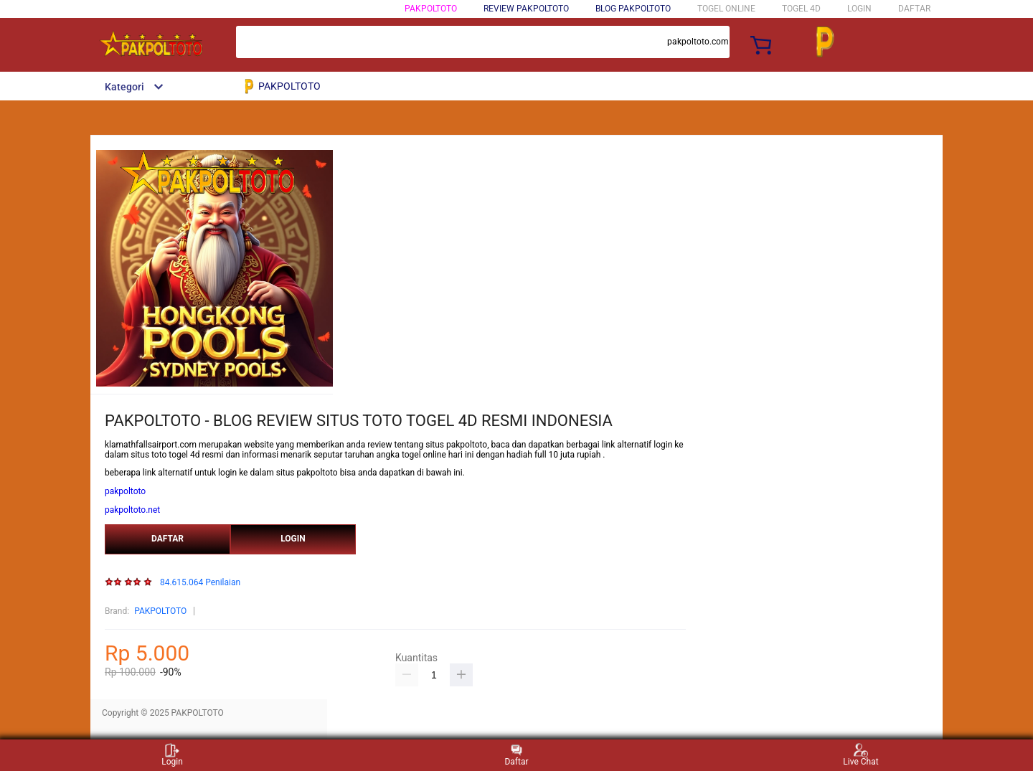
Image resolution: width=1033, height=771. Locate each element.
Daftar (516, 755)
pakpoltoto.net (132, 510)
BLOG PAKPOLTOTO (633, 9)
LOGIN (859, 9)
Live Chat (860, 755)
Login (172, 755)
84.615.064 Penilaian (200, 582)
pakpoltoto (125, 491)
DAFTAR (914, 9)
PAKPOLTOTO (431, 9)
